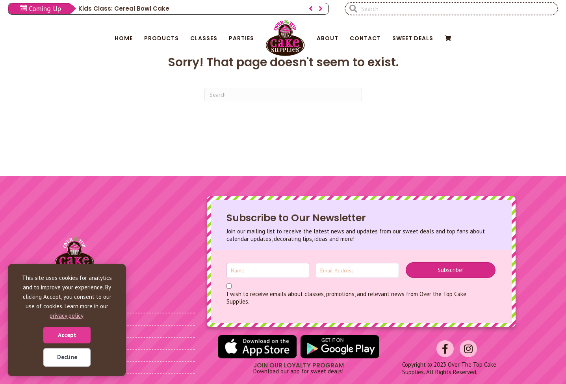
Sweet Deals (412, 38)
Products (161, 38)
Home (124, 38)
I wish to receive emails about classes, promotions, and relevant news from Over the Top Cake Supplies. (346, 298)
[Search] (283, 94)
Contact (365, 38)
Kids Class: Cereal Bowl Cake (123, 8)
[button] (311, 9)
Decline (67, 357)
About (327, 38)
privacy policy (67, 315)
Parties (241, 38)
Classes (203, 38)
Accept (67, 335)
